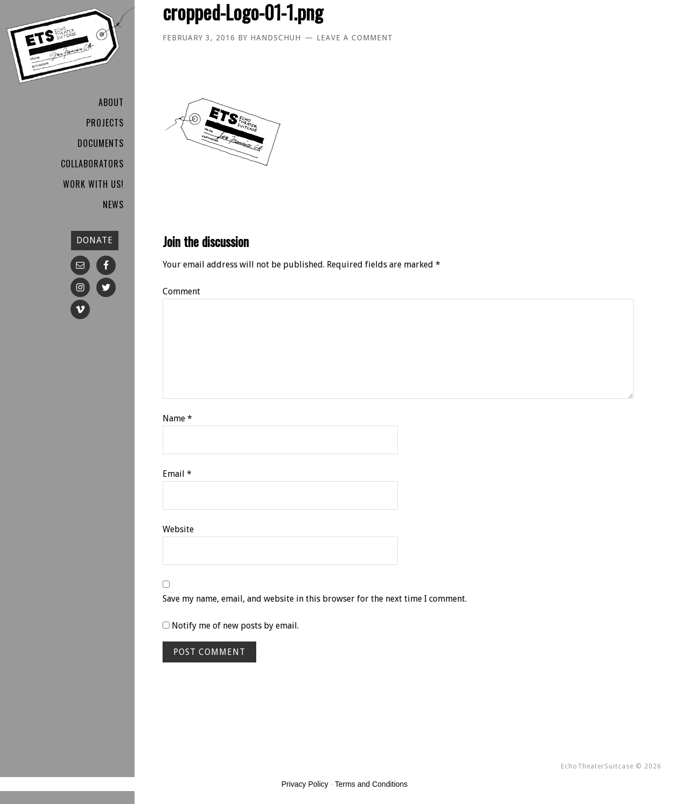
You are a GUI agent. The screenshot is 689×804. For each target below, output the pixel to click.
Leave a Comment (355, 37)
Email (177, 474)
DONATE (94, 240)
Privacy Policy (305, 784)
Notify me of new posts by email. (235, 625)
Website (178, 529)
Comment (181, 291)
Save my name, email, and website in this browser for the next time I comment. (315, 599)
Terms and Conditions (371, 784)
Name (177, 418)
